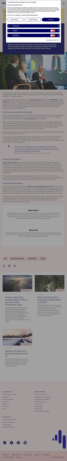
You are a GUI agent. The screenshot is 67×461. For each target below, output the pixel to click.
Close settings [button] (14, 19)
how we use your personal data (30, 15)
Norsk (12, 5)
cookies (18, 15)
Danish (9, 5)
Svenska (16, 5)
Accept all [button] (50, 19)
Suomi (20, 5)
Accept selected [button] (33, 19)
